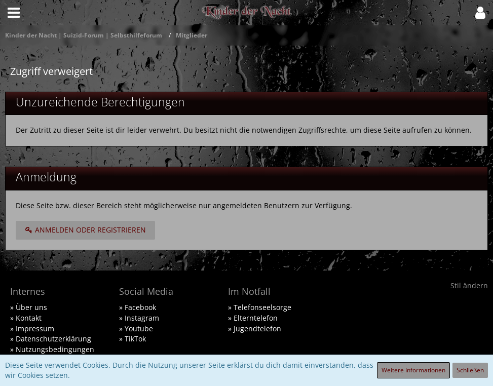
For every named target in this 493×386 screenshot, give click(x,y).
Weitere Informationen (413, 370)
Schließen (470, 370)
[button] (13, 13)
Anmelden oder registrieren (85, 230)
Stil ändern (469, 285)
